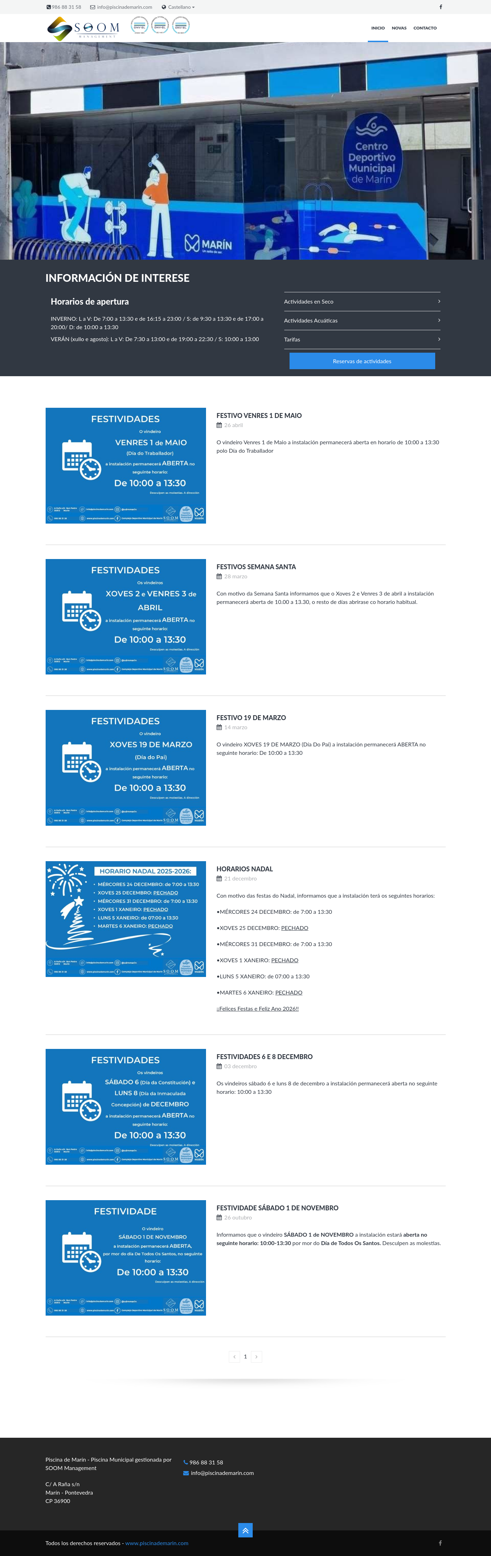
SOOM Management (71, 1467)
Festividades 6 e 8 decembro (265, 1056)
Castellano (181, 7)
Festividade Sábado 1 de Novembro (278, 1208)
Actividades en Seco (309, 301)
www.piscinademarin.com (156, 1543)
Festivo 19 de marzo (251, 718)
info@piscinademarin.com (124, 7)
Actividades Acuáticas (311, 320)
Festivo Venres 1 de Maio (259, 415)
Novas (399, 28)
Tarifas (292, 339)
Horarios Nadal (245, 869)
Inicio (378, 28)
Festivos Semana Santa (256, 567)
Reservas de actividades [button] (362, 361)
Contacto (425, 28)
